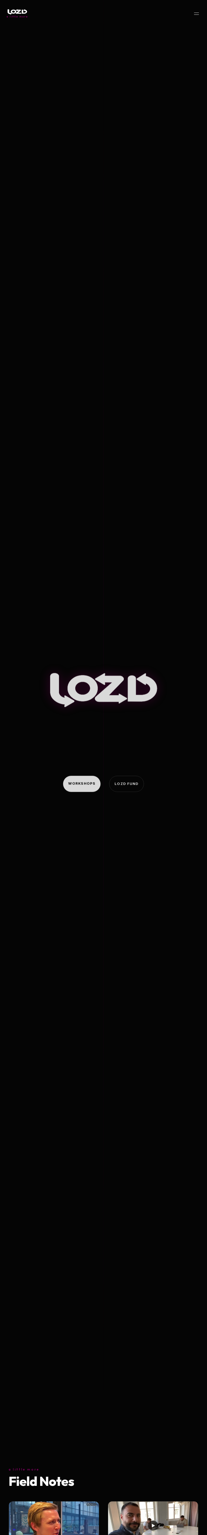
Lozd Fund (127, 784)
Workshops (81, 784)
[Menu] (196, 13)
